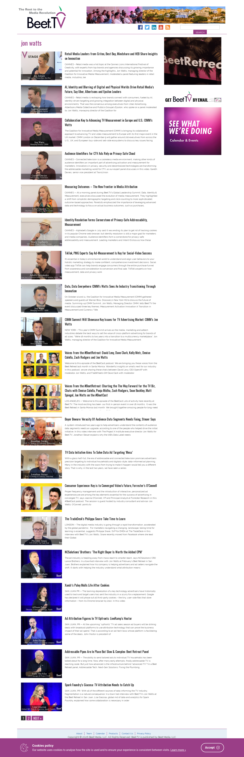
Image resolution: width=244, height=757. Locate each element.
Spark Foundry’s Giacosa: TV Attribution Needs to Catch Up (99, 685)
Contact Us (127, 733)
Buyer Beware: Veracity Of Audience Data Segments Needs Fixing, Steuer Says (110, 419)
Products (113, 733)
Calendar (100, 733)
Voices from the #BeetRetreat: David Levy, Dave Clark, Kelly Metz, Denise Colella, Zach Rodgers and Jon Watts (107, 355)
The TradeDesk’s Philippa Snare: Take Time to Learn (95, 519)
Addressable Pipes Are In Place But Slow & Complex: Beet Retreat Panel (107, 651)
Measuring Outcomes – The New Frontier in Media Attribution (101, 186)
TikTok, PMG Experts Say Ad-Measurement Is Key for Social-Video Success (108, 253)
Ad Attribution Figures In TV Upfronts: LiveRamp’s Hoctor (98, 618)
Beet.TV (52, 17)
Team (89, 733)
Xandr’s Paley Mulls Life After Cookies (87, 585)
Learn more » (178, 749)
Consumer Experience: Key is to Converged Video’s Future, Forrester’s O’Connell (111, 485)
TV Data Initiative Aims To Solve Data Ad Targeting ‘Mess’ (99, 452)
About (79, 733)
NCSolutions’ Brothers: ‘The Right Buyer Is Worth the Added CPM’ (103, 552)
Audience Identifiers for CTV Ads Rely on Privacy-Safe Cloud (100, 153)
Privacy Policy (144, 733)
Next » (37, 718)
